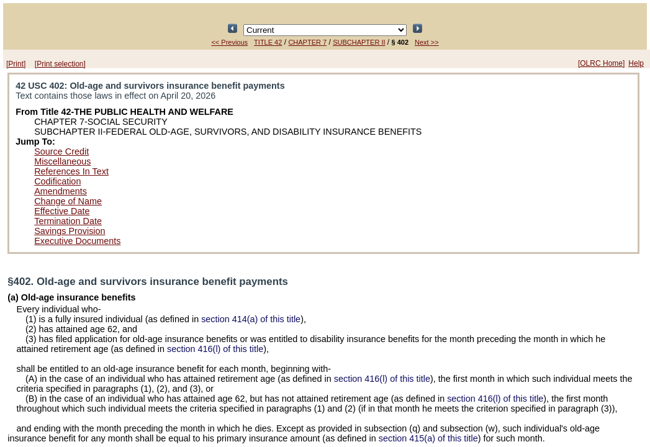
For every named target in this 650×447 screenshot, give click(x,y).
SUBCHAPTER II (359, 42)
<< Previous (229, 42)
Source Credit (61, 151)
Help (636, 63)
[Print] (15, 64)
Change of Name (68, 201)
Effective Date (61, 211)
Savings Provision (69, 231)
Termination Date (68, 221)
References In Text (71, 171)
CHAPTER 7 (307, 42)
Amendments (60, 191)
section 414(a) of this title (250, 319)
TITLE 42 (268, 42)
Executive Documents (77, 241)
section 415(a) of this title (428, 438)
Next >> (427, 42)
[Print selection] (60, 64)
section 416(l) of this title (215, 349)
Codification (57, 181)
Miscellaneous (62, 161)
